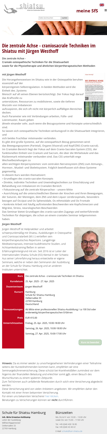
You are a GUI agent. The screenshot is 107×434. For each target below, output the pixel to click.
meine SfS (87, 11)
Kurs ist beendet (90, 342)
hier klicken (51, 396)
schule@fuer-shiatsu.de (72, 431)
